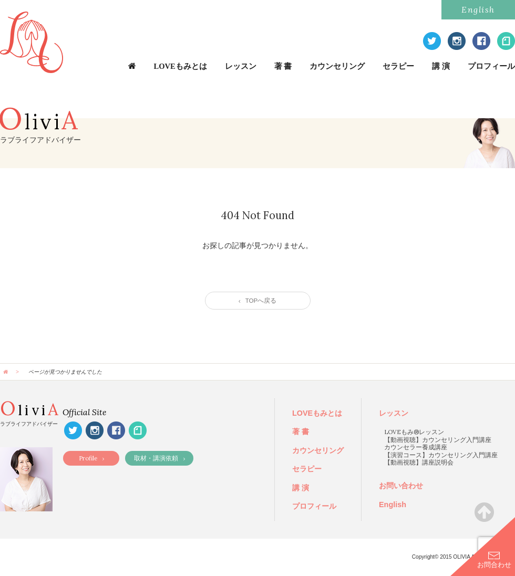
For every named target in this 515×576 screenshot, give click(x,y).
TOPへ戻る (257, 300)
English (478, 9)
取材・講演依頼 (159, 458)
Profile (91, 458)
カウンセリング (337, 66)
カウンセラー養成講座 (415, 447)
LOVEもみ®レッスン (414, 432)
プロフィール (491, 66)
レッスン (240, 66)
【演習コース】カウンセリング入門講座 (441, 455)
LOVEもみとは (180, 66)
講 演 (441, 66)
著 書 (283, 66)
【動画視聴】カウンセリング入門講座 (437, 440)
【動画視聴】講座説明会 (419, 462)
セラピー (398, 66)
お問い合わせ (401, 485)
